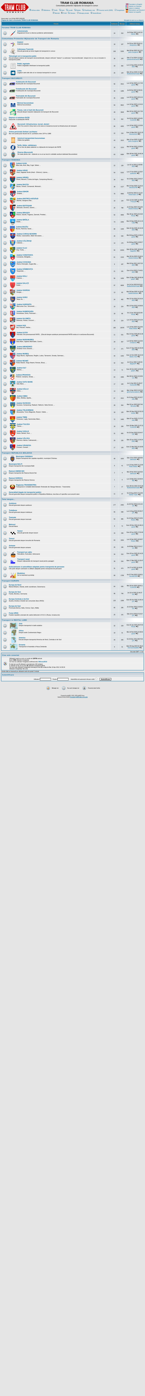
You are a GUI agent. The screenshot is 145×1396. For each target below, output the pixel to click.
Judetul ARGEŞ (22, 177)
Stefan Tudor (133, 494)
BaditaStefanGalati (133, 74)
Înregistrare (119, 10)
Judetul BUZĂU (22, 227)
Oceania (22, 645)
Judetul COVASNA (24, 262)
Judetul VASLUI (23, 431)
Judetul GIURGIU (23, 290)
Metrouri (12, 524)
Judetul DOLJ (21, 276)
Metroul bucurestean (25, 103)
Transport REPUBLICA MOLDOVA (17, 453)
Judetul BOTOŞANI (24, 206)
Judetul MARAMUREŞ (25, 340)
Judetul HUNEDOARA (25, 311)
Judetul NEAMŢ (22, 361)
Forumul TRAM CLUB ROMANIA (16, 28)
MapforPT (133, 364)
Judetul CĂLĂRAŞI (24, 241)
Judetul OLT (21, 368)
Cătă (133, 223)
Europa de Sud (15, 606)
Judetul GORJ (21, 297)
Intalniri (20, 42)
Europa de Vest (15, 592)
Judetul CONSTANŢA (24, 255)
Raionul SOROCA (16, 478)
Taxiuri (19, 531)
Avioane (12, 546)
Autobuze (12, 503)
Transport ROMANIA (11, 160)
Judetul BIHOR (23, 192)
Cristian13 (133, 342)
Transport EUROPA (10, 581)
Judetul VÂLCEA (23, 438)
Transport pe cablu (24, 552)
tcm (133, 378)
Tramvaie (12, 517)
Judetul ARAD (22, 170)
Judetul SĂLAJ (22, 389)
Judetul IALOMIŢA (23, 318)
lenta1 (133, 413)
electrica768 (133, 187)
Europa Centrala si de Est (19, 599)
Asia (20, 624)
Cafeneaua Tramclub (25, 49)
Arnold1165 (133, 576)
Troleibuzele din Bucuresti (26, 89)
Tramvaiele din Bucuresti (25, 96)
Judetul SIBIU (22, 396)
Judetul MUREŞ (22, 354)
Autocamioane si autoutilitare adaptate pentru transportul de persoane (36, 567)
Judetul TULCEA (23, 424)
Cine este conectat (10, 655)
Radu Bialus (133, 328)
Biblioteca (45, 10)
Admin (133, 34)
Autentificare (96, 13)
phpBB (68, 695)
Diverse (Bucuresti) (25, 152)
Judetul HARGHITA (24, 304)
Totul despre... (8, 499)
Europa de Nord (15, 585)
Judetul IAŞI (21, 326)
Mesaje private (83, 13)
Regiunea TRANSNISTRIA (26, 485)
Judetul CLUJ (21, 248)
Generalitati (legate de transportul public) (25, 492)
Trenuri (11, 539)
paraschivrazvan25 (133, 59)
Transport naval (23, 559)
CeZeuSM (133, 385)
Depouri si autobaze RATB (19, 118)
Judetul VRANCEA (24, 445)
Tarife (55, 10)
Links (19, 71)
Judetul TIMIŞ (21, 417)
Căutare (71, 13)
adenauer (133, 459)
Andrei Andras (133, 208)
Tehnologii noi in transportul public (22, 56)
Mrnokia (133, 406)
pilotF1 (133, 279)
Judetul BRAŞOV (23, 213)
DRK (133, 441)
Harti (61, 10)
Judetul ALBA (21, 163)
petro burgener (133, 52)
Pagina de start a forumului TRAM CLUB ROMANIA (19, 20)
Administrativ (22, 31)
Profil (64, 13)
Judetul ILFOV (22, 333)
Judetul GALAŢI (22, 283)
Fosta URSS (13, 613)
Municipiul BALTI (15, 464)
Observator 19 (133, 194)
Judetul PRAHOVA (23, 375)
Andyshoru (133, 45)
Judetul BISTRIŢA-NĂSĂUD (27, 199)
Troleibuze (13, 510)
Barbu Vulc (133, 357)
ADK (133, 66)
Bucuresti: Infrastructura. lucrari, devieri (33, 124)
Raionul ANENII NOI (16, 471)
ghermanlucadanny (133, 392)
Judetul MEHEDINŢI (24, 347)
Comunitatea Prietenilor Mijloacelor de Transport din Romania (30, 39)
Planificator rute (88, 10)
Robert (133, 520)
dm (133, 506)
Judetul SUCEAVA (23, 403)
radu (133, 399)
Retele (77, 10)
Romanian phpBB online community (79, 697)
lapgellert (133, 251)
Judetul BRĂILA (22, 220)
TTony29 (133, 201)
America (22, 638)
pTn (133, 513)
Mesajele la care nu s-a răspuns (134, 20)
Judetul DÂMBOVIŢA (25, 269)
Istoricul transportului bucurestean (31, 138)
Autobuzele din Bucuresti (26, 82)
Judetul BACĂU (22, 185)
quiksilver (133, 173)
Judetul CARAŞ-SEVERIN (27, 234)
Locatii (69, 10)
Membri (56, 13)
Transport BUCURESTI (12, 78)
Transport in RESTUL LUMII (14, 620)
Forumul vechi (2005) (105, 10)
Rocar (133, 215)
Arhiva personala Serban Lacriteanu (23, 132)
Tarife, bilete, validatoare (27, 145)
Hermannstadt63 (133, 648)
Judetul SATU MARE (25, 382)
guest (133, 85)
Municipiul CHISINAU (24, 456)
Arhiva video (34, 10)
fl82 (133, 480)
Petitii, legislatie (23, 64)
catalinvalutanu (133, 293)
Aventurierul (133, 134)
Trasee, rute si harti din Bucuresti (30, 110)
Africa (21, 631)
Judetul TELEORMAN (25, 410)
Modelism (21, 573)
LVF (133, 434)
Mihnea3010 (42, 661)
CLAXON (133, 120)
